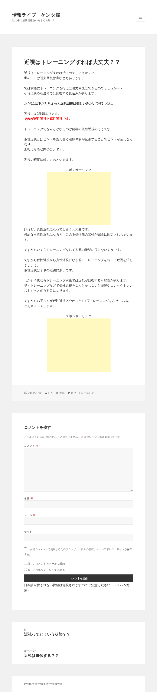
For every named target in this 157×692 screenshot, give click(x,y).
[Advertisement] (79, 198)
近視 (62, 393)
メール (29, 515)
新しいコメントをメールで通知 (46, 563)
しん (50, 393)
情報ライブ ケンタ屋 (36, 14)
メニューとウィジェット (140, 21)
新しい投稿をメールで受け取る (46, 570)
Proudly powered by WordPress (43, 684)
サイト (28, 531)
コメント (31, 446)
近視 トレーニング (82, 393)
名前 (28, 498)
